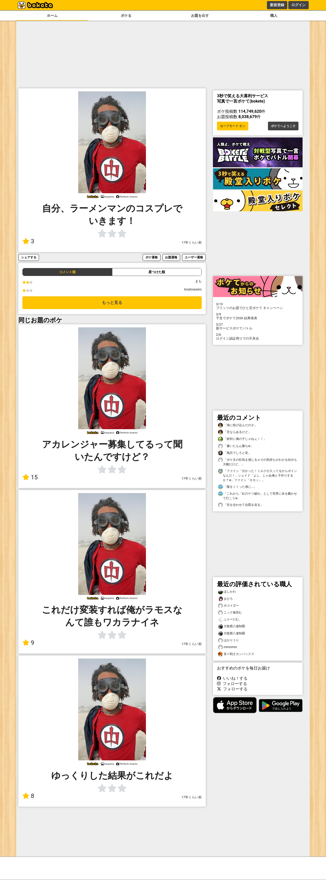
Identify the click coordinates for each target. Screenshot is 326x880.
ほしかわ (227, 591)
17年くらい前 (192, 242)
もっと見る (112, 302)
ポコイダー (228, 605)
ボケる (126, 15)
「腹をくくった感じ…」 (237, 486)
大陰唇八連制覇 (231, 626)
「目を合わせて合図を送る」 (240, 504)
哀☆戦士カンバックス (236, 654)
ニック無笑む (230, 612)
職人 (273, 15)
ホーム (52, 15)
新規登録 (277, 5)
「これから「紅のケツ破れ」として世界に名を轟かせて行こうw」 (257, 495)
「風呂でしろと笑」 (234, 453)
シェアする (28, 257)
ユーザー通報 (194, 257)
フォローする (232, 683)
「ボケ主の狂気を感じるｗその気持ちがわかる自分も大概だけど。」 (257, 461)
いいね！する (232, 678)
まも (198, 281)
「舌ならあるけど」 (234, 432)
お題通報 (171, 257)
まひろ (225, 598)
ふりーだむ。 (230, 619)
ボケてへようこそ (283, 126)
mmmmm (227, 647)
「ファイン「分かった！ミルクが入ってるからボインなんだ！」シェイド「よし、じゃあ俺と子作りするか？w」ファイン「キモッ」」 (257, 475)
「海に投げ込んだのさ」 (237, 425)
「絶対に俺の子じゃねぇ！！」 (242, 439)
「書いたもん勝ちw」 (235, 446)
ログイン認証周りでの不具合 (258, 336)
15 (30, 477)
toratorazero (193, 289)
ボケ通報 (151, 257)
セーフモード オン (232, 126)
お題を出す (200, 15)
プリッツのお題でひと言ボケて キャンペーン (258, 306)
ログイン (298, 5)
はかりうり (228, 640)
